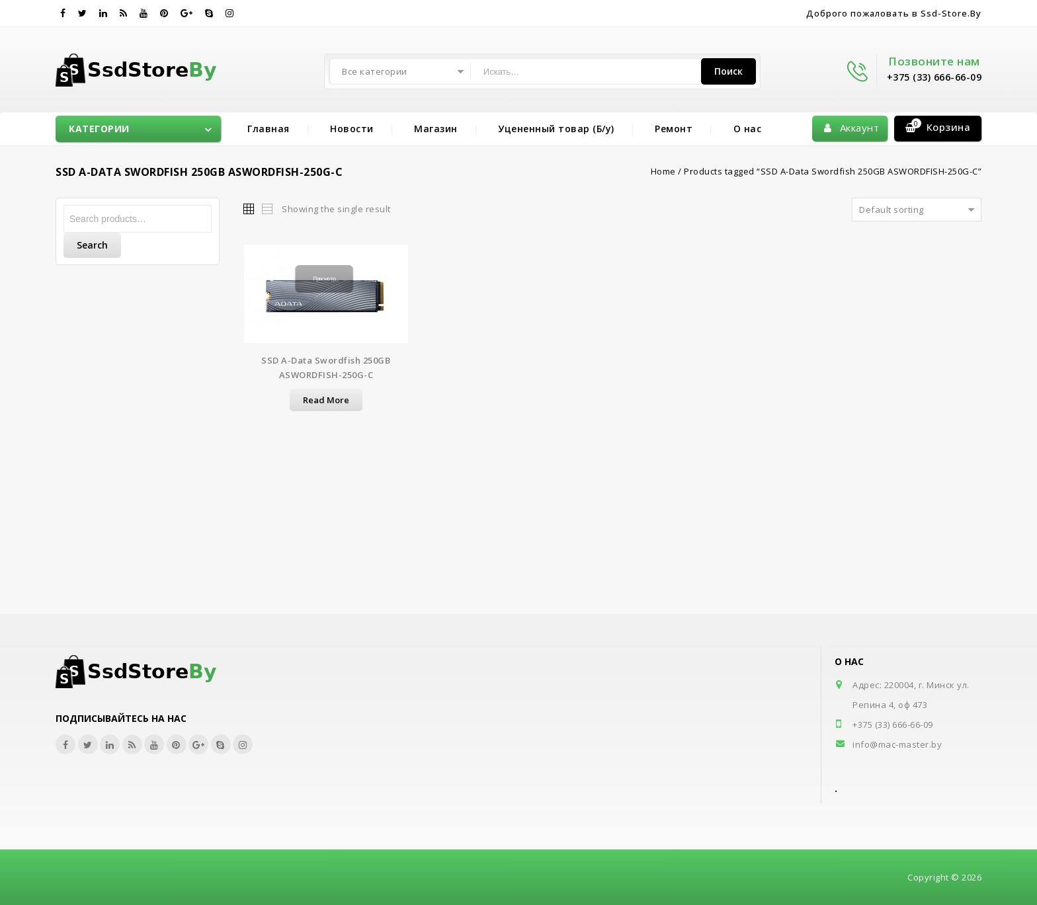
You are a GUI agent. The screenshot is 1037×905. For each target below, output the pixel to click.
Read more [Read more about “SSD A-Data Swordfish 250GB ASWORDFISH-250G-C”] (326, 400)
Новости (352, 128)
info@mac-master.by (897, 744)
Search (92, 245)
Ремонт (673, 128)
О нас (747, 128)
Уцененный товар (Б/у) (556, 128)
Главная (268, 128)
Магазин (436, 128)
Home (663, 171)
